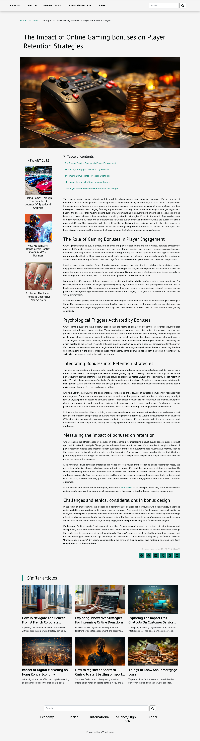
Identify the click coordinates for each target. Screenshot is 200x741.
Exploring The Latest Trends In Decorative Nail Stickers (38, 297)
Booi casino (126, 487)
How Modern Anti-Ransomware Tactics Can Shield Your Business (38, 250)
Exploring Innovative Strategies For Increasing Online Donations (99, 620)
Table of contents (80, 156)
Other (102, 5)
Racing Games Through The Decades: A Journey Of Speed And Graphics (38, 202)
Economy (15, 5)
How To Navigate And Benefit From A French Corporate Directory (43, 622)
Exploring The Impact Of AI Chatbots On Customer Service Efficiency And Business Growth (151, 622)
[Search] (163, 5)
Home (23, 20)
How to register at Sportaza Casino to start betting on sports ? (99, 674)
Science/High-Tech (79, 5)
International (52, 5)
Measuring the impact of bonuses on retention (87, 182)
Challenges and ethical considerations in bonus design (91, 188)
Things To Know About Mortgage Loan (152, 672)
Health (32, 5)
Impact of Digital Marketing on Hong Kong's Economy (45, 672)
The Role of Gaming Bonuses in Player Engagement (90, 163)
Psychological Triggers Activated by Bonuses (87, 169)
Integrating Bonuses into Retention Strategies (88, 175)
